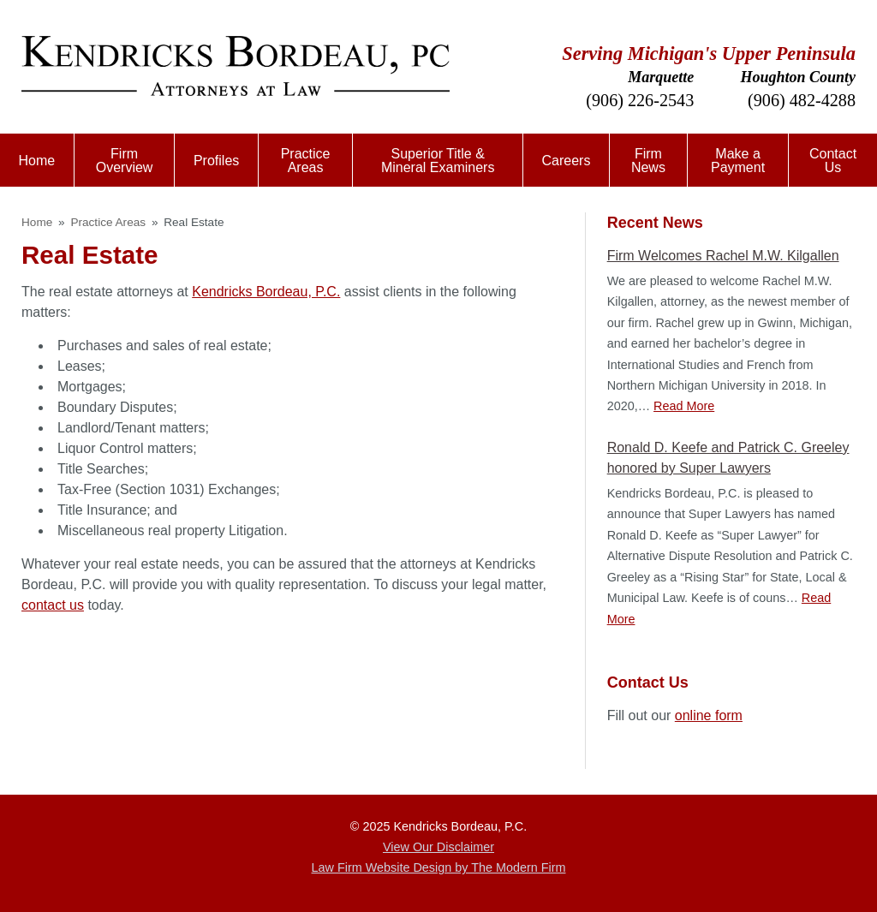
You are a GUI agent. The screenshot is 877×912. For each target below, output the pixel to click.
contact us (52, 605)
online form (709, 715)
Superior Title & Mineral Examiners (437, 160)
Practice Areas (306, 160)
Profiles (216, 160)
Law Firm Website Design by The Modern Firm (439, 867)
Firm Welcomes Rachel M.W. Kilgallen (723, 255)
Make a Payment (738, 160)
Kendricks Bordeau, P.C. (266, 291)
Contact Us (832, 160)
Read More (683, 406)
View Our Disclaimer (438, 847)
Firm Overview (124, 160)
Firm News (648, 160)
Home (37, 160)
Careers (565, 160)
